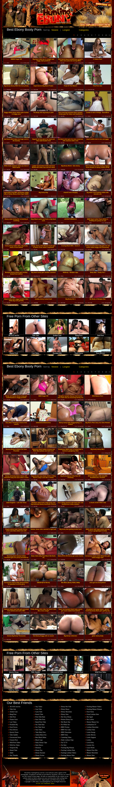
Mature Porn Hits (92, 750)
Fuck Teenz (90, 712)
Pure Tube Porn (40, 719)
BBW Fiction (65, 727)
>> (110, 35)
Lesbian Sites (91, 730)
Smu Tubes (38, 730)
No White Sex (65, 724)
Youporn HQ (35, 689)
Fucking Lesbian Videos (68, 753)
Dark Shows (39, 745)
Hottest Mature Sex (93, 722)
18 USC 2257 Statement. (43, 783)
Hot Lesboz (90, 719)
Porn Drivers (100, 352)
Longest (66, 30)
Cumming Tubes (66, 737)
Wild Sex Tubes (14, 689)
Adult (79, 689)
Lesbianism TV (91, 724)
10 (106, 35)
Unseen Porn (79, 671)
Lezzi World (90, 748)
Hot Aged (90, 717)
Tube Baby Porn (40, 732)
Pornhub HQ (57, 352)
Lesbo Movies (91, 735)
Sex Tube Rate (40, 724)
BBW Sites (64, 735)
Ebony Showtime (66, 712)
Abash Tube (57, 689)
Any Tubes (38, 706)
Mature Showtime (92, 753)
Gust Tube (38, 709)
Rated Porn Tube (40, 722)
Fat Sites (63, 745)
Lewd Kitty (90, 742)
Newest (55, 30)
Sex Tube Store (40, 727)
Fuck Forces (79, 352)
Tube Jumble (35, 671)
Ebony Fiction (39, 755)
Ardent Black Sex (41, 735)
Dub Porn (100, 334)
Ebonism (38, 748)
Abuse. (53, 783)
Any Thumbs (100, 689)
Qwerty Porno (14, 671)
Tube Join (35, 334)
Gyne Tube (38, 712)
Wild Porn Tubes (100, 671)
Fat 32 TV (64, 742)
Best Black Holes (40, 737)
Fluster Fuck (14, 352)
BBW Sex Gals (65, 730)
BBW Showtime (66, 732)
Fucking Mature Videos (94, 706)
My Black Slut (65, 722)
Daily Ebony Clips (41, 742)
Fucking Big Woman (67, 748)
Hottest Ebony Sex (67, 719)
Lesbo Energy (91, 732)
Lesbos (89, 740)
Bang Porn (79, 334)
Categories (84, 30)
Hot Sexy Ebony (66, 717)
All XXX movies (14, 334)
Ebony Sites (64, 714)
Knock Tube (39, 714)
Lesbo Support (91, 737)
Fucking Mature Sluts (68, 755)
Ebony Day (38, 750)
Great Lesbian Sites (93, 714)
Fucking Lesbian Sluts (68, 750)
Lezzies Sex (90, 745)
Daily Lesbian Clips (67, 740)
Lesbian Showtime (92, 727)
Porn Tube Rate (40, 717)
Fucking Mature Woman (94, 709)
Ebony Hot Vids (66, 706)
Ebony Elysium (40, 753)
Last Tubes (35, 352)
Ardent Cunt (57, 334)
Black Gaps (39, 740)
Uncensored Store (57, 671)
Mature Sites (91, 755)
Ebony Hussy (65, 709)
